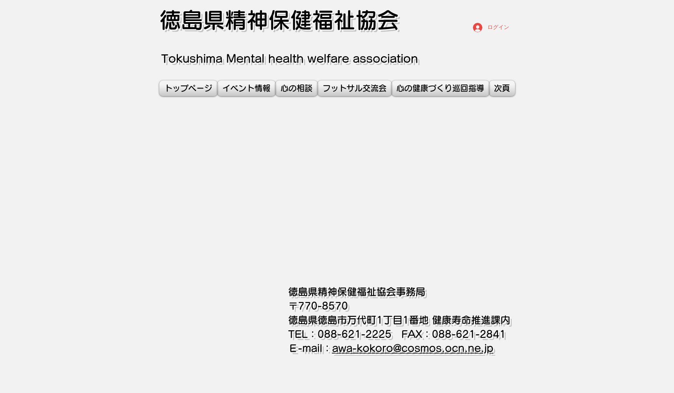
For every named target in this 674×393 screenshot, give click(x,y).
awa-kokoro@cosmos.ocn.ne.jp (412, 348)
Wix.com (444, 367)
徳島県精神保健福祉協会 (279, 20)
